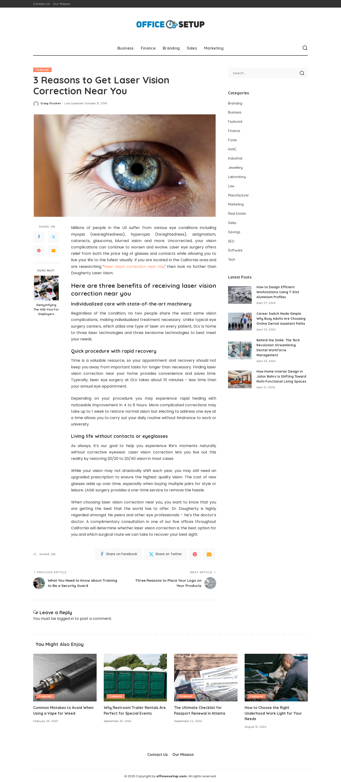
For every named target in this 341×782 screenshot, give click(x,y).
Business (235, 112)
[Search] (305, 48)
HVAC (232, 149)
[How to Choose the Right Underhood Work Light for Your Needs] (276, 677)
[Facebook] (39, 237)
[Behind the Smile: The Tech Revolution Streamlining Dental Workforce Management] (240, 350)
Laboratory (237, 177)
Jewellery (235, 167)
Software (235, 250)
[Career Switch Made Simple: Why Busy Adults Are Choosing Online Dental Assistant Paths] (240, 321)
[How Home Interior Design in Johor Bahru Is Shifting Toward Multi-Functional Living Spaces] (240, 382)
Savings (234, 232)
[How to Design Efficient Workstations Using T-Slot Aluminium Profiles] (240, 295)
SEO (231, 241)
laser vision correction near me (134, 266)
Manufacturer (238, 195)
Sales (232, 223)
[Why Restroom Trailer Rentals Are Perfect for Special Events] (135, 677)
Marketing (236, 204)
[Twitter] (53, 237)
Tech (231, 259)
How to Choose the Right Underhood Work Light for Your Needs (274, 713)
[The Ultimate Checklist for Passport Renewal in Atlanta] (206, 677)
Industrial (235, 158)
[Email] (53, 250)
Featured (42, 69)
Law (231, 186)
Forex (232, 140)
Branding (235, 103)
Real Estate (237, 213)
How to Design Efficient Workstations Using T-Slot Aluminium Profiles (278, 292)
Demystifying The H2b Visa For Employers (46, 309)
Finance (234, 131)
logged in (65, 618)
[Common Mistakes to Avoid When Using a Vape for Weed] (65, 677)
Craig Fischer (50, 103)
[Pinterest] (39, 250)
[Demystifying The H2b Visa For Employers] (46, 288)
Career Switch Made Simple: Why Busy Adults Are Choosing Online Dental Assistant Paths (281, 318)
